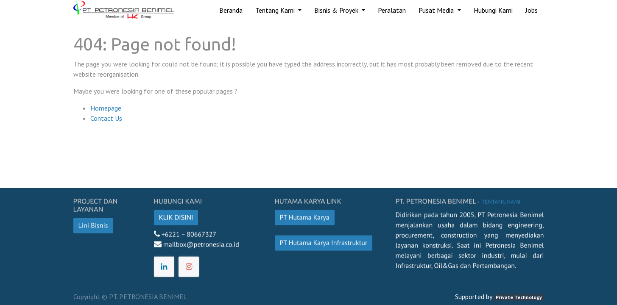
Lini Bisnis (93, 223)
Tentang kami (500, 200)
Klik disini (176, 215)
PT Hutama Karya (304, 215)
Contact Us (106, 118)
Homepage (105, 108)
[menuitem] (231, 10)
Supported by (473, 296)
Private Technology (519, 297)
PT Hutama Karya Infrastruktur (324, 241)
